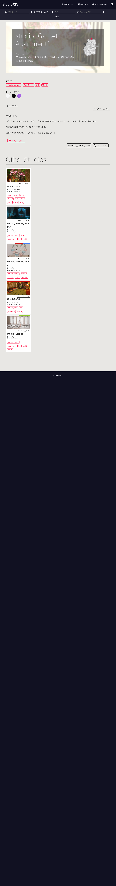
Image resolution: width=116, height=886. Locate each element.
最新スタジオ (69, 4)
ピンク (17, 277)
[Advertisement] (58, 363)
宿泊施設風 (11, 311)
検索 (57, 16)
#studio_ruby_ (13, 308)
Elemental (10, 191)
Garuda (17, 191)
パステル (10, 277)
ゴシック (10, 199)
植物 (37, 85)
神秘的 (45, 85)
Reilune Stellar (13, 302)
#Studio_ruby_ (13, 195)
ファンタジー (28, 85)
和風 (9, 202)
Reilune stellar (13, 189)
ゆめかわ (24, 277)
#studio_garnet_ (14, 85)
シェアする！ (102, 145)
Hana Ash (13, 105)
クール (22, 195)
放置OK (15, 202)
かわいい (24, 274)
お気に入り (84, 4)
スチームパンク (20, 199)
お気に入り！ (18, 140)
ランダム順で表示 (100, 4)
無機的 (25, 346)
